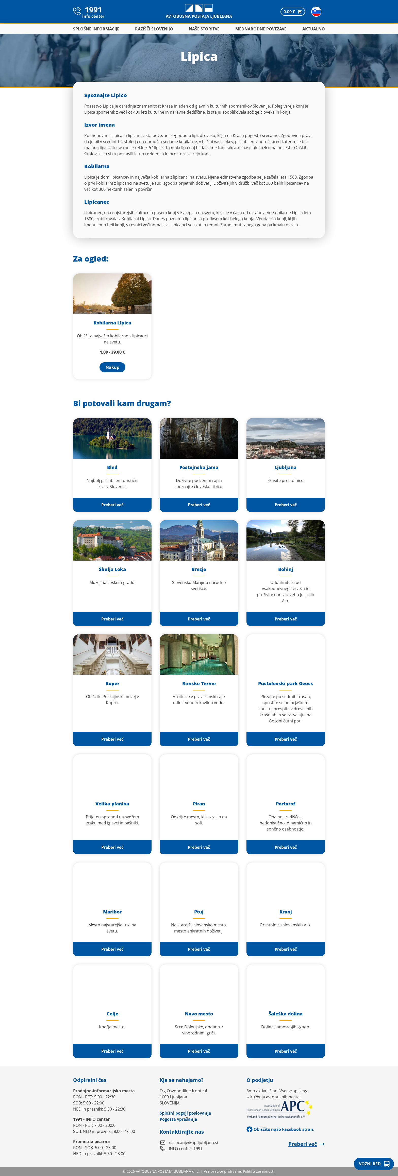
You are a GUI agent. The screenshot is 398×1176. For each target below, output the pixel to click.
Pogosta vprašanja (178, 1119)
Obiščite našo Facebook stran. (280, 1129)
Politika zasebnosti (258, 1171)
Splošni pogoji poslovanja (185, 1113)
